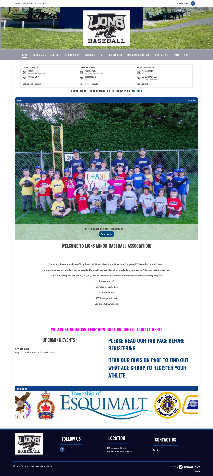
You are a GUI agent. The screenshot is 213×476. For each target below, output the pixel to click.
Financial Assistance (139, 55)
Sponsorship (72, 55)
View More (191, 100)
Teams (176, 55)
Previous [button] (20, 403)
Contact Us (161, 55)
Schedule (55, 55)
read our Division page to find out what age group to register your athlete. (148, 367)
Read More (106, 234)
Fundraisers (39, 55)
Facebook (137, 91)
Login (197, 471)
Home (24, 55)
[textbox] (106, 91)
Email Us (157, 450)
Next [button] (193, 403)
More (187, 55)
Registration (115, 55)
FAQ (101, 55)
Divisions (90, 55)
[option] (49, 76)
